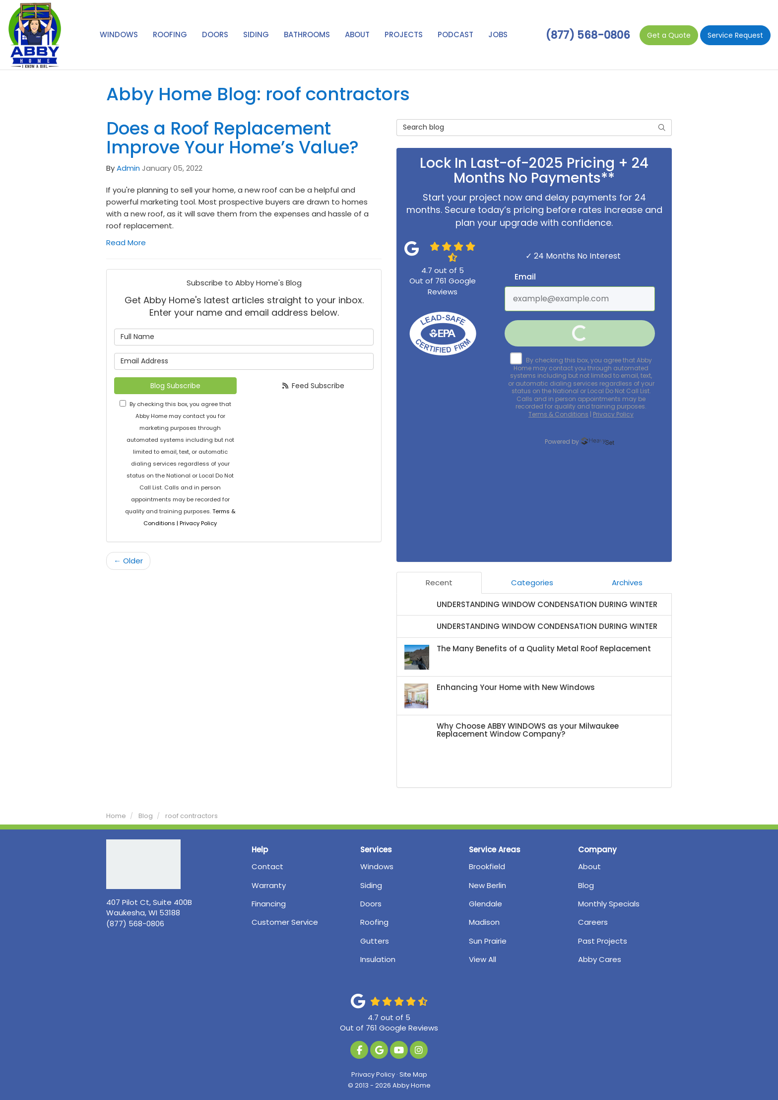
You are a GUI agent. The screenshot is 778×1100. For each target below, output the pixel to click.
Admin (128, 168)
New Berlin (487, 885)
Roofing (374, 922)
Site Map (413, 1074)
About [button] (357, 34)
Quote (669, 35)
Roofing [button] (170, 34)
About (589, 866)
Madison (484, 922)
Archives (627, 582)
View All (482, 959)
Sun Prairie (488, 941)
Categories (532, 582)
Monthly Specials (609, 903)
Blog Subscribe (175, 386)
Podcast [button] (455, 34)
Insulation (377, 959)
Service (735, 35)
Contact (267, 866)
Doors (371, 903)
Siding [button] (256, 34)
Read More (126, 242)
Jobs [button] (498, 34)
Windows (376, 866)
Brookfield (487, 866)
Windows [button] (119, 34)
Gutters (374, 941)
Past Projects (602, 941)
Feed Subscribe (312, 386)
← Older (128, 560)
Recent (439, 582)
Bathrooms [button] (307, 34)
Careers (593, 922)
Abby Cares (599, 959)
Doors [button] (215, 34)
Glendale (485, 903)
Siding (371, 885)
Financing (269, 903)
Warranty (269, 885)
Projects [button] (404, 34)
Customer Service (285, 922)
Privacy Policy (373, 1074)
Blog (586, 885)
